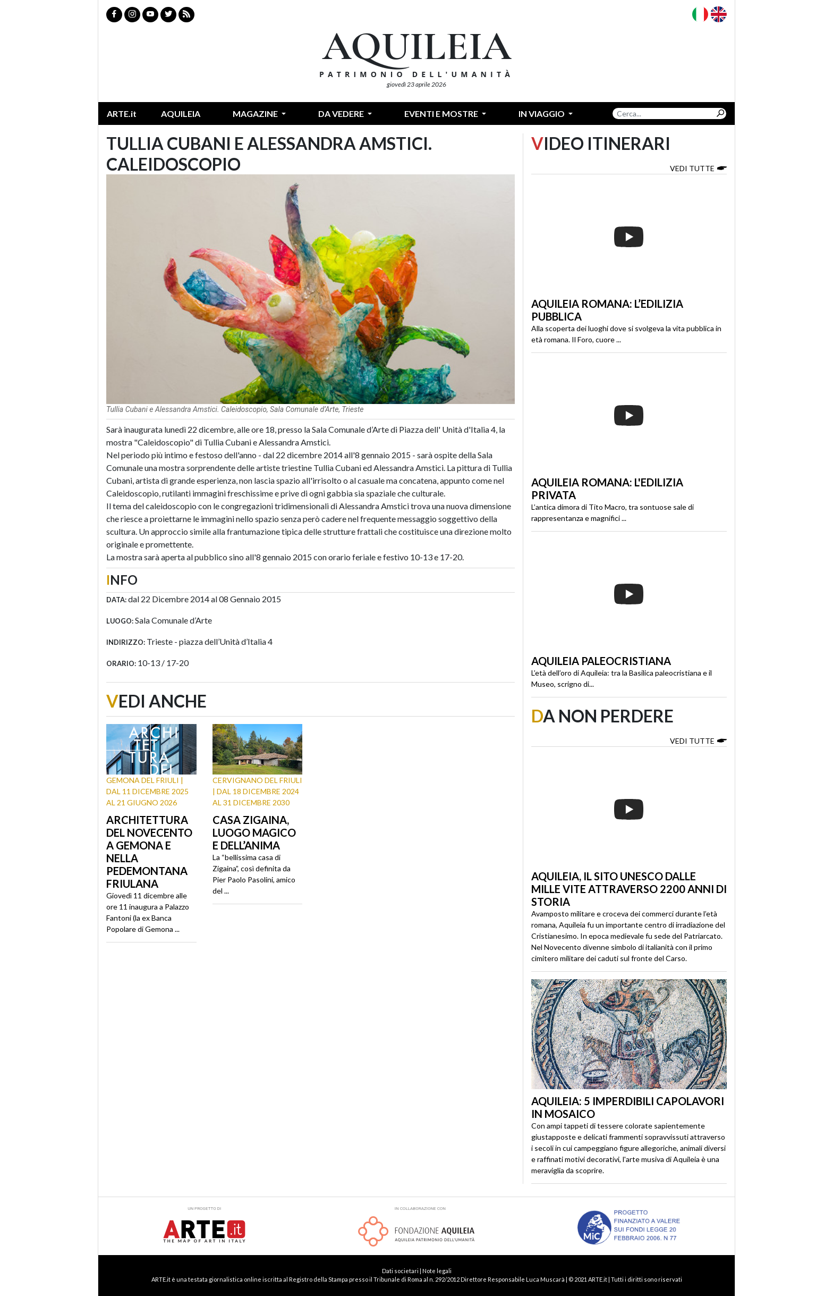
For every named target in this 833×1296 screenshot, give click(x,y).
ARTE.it (122, 113)
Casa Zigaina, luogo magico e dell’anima (254, 832)
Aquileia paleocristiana (601, 660)
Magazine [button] (256, 113)
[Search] (664, 113)
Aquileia (180, 113)
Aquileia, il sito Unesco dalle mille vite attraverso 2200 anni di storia (629, 889)
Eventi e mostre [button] (442, 113)
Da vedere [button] (342, 113)
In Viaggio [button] (542, 113)
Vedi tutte (698, 168)
